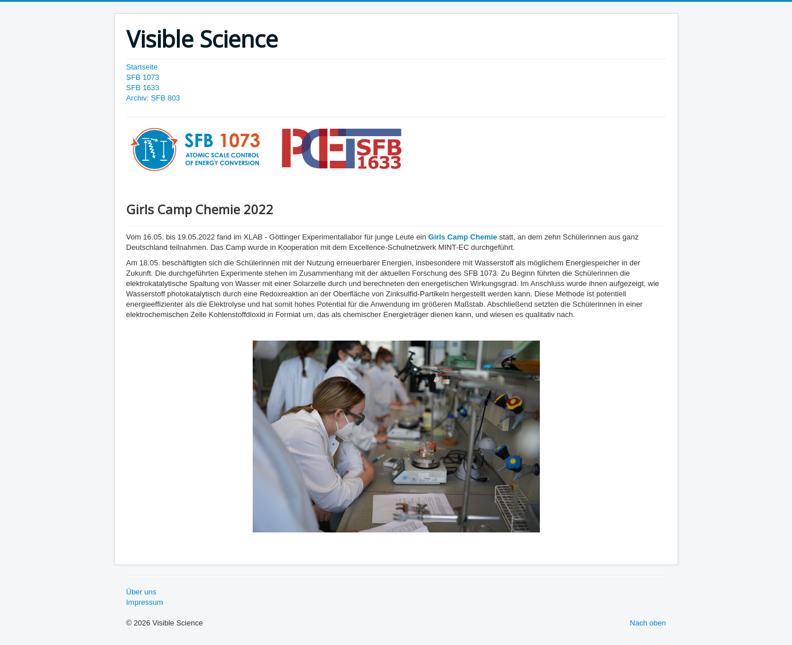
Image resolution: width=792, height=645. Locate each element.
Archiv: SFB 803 (153, 98)
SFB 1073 (143, 77)
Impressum (144, 602)
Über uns (141, 592)
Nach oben (648, 623)
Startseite (142, 67)
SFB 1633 (143, 87)
